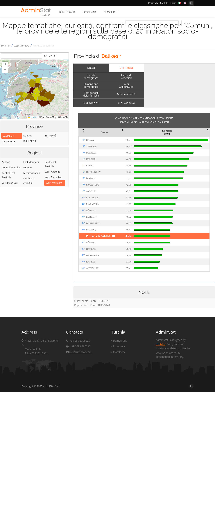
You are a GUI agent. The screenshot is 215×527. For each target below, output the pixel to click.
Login (173, 3)
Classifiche (111, 12)
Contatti (164, 3)
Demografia (67, 12)
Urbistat (160, 344)
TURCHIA (5, 45)
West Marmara (21, 45)
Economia (89, 12)
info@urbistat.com (78, 352)
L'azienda (153, 3)
